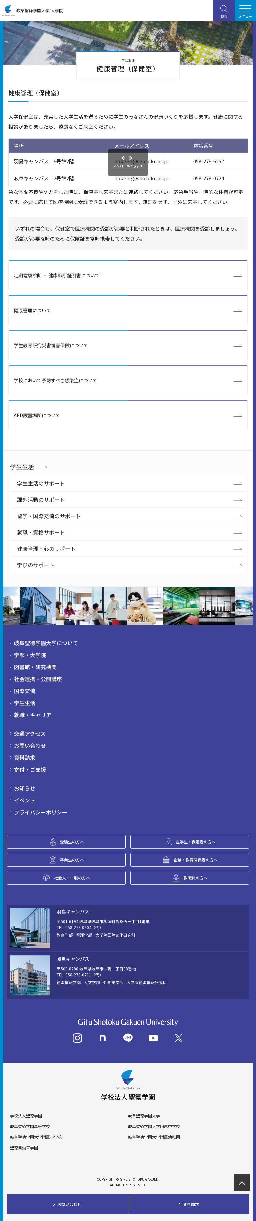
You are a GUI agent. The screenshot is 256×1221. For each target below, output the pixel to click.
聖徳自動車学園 (24, 1148)
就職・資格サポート (41, 532)
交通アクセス (30, 733)
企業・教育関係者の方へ (196, 859)
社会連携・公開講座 (38, 678)
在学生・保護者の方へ (196, 841)
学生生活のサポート (41, 483)
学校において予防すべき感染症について (55, 380)
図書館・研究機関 (35, 666)
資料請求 (24, 757)
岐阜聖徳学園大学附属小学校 (36, 1137)
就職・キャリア (32, 714)
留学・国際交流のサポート (49, 516)
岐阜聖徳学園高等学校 (30, 1126)
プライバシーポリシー (40, 812)
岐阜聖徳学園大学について (46, 642)
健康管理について (32, 310)
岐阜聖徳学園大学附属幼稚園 (154, 1137)
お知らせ (24, 788)
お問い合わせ (30, 745)
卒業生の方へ (72, 859)
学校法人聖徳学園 (26, 1116)
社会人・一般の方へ (72, 877)
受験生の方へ (72, 841)
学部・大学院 (30, 654)
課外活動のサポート (41, 500)
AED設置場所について (37, 415)
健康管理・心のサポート (46, 549)
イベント (24, 800)
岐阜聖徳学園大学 (144, 1116)
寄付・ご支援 (30, 769)
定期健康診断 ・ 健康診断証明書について (57, 275)
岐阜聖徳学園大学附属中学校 (154, 1126)
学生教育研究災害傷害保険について (51, 345)
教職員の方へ (196, 877)
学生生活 (22, 467)
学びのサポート (35, 565)
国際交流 (24, 690)
